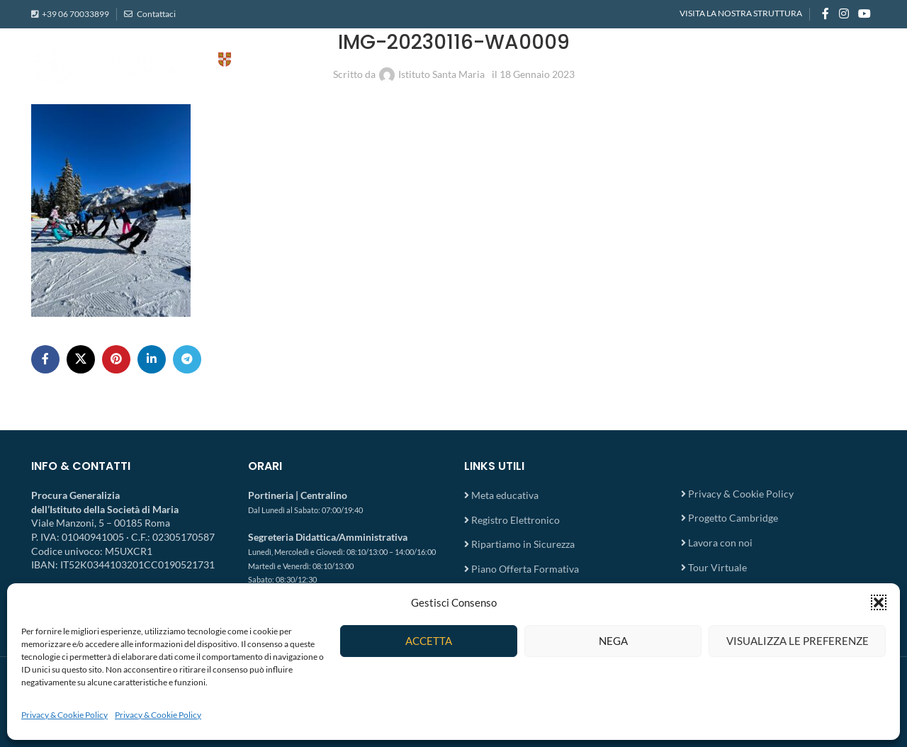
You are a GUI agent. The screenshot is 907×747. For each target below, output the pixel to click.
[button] (879, 602)
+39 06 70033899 (75, 14)
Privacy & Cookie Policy (64, 714)
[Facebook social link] (825, 14)
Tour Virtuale (717, 567)
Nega (613, 640)
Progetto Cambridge (733, 518)
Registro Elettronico (515, 520)
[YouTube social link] (865, 14)
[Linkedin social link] (151, 359)
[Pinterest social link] (116, 359)
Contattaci (155, 14)
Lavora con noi (720, 543)
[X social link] (81, 359)
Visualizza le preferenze (797, 640)
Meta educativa (505, 495)
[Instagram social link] (843, 14)
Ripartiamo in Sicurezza (523, 544)
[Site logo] (173, 64)
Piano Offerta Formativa (525, 569)
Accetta (428, 640)
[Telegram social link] (187, 359)
